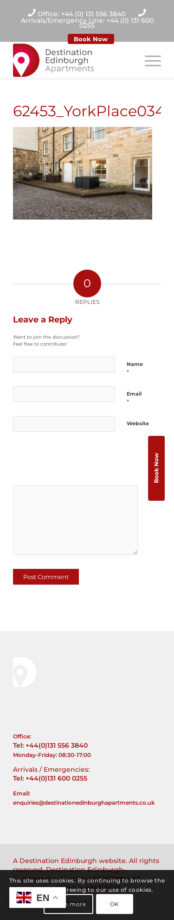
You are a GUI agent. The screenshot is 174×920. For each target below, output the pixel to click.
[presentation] (76, 462)
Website (138, 423)
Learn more (68, 904)
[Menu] (148, 60)
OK (114, 904)
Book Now (91, 39)
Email (134, 398)
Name (135, 368)
